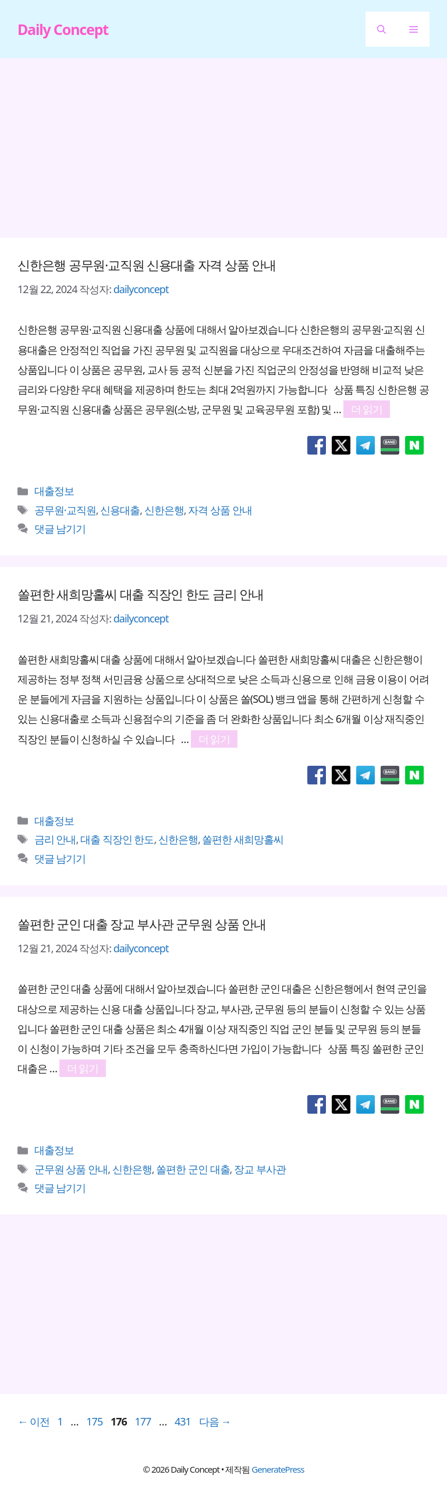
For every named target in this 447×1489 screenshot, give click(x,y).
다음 (215, 1421)
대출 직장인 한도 (117, 839)
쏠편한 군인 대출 (192, 1169)
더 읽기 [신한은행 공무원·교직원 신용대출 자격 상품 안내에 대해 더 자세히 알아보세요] (367, 409)
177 (142, 1421)
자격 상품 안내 (219, 510)
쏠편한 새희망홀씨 (242, 839)
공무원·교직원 (65, 510)
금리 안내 (55, 839)
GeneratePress (277, 1469)
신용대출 (120, 510)
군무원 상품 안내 (71, 1169)
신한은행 (164, 510)
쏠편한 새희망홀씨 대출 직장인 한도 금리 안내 (140, 594)
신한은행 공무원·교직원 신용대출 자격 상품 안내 (146, 264)
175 (94, 1421)
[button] (382, 29)
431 (182, 1421)
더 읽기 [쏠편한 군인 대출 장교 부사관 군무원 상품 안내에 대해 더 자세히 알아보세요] (83, 1068)
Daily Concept (62, 29)
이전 (33, 1421)
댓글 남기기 (60, 529)
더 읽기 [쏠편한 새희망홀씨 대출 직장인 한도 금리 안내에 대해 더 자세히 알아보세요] (214, 739)
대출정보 (54, 491)
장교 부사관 (260, 1169)
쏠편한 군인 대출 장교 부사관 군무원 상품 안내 (141, 923)
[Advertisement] (223, 151)
